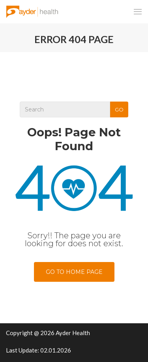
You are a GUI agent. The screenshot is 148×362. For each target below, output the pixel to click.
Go (119, 109)
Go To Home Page (74, 271)
